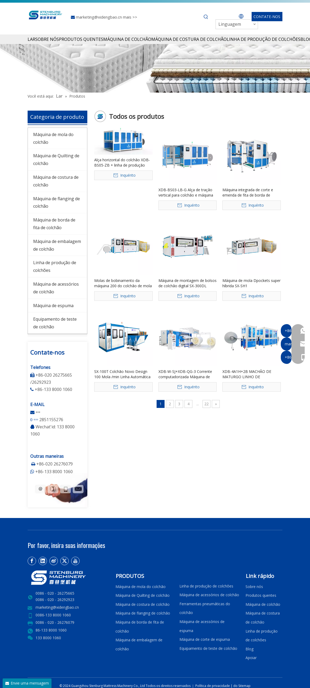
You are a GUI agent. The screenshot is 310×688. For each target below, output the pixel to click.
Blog (249, 648)
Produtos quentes (261, 595)
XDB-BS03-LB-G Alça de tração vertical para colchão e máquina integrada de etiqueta (185, 192)
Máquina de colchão (263, 604)
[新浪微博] (53, 561)
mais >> (130, 17)
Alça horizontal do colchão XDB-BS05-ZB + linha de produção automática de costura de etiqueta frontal (122, 162)
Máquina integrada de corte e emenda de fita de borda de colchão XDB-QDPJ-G (247, 192)
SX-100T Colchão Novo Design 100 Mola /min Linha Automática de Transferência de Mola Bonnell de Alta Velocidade (123, 374)
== (38, 412)
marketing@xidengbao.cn (99, 17)
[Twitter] (64, 561)
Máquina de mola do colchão (140, 586)
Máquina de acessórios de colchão (209, 594)
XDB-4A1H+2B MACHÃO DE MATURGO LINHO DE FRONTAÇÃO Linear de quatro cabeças (248, 374)
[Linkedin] (42, 561)
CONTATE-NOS (266, 16)
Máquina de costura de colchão (142, 604)
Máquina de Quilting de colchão (142, 595)
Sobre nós (254, 586)
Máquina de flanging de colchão (142, 613)
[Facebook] (32, 561)
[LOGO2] (68, 578)
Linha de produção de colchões (206, 586)
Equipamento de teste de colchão (208, 648)
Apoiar (252, 657)
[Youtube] (75, 561)
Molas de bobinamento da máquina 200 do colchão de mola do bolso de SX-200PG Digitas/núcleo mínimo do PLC (123, 283)
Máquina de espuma (53, 305)
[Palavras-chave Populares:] (206, 17)
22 (206, 403)
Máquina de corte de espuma (204, 639)
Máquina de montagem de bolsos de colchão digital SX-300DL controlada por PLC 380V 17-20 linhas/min (187, 283)
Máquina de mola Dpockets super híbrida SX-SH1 (251, 283)
